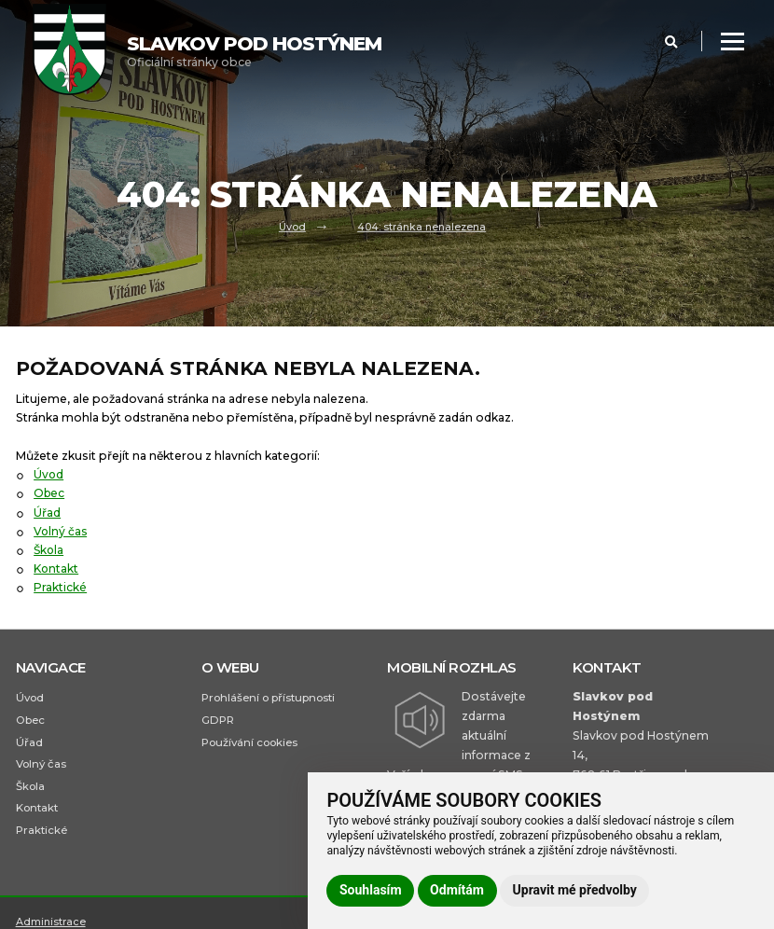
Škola (49, 550)
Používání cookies (249, 742)
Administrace (51, 921)
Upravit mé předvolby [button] (575, 889)
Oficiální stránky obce (254, 51)
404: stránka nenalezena (421, 225)
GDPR (217, 720)
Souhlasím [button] (370, 889)
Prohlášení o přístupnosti (268, 697)
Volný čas (61, 531)
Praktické (60, 587)
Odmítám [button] (457, 889)
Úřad (47, 513)
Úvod (292, 225)
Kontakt (57, 568)
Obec (50, 493)
